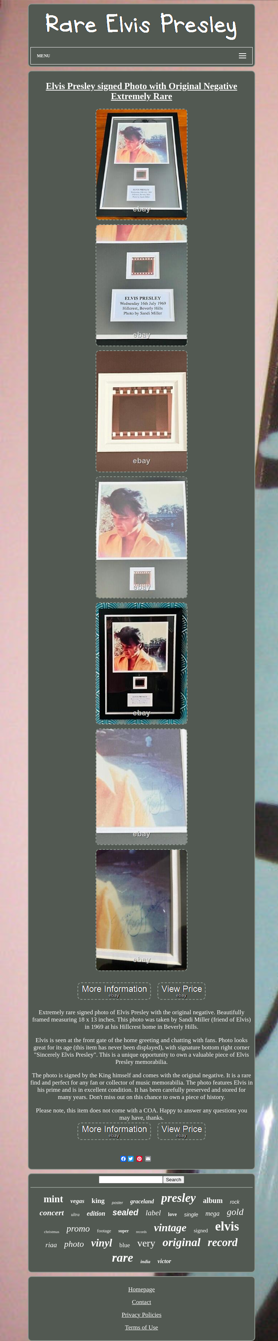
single (191, 1214)
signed (201, 1230)
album (213, 1200)
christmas (51, 1231)
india (145, 1261)
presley (178, 1197)
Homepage (141, 1289)
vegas (77, 1201)
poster (117, 1202)
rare (122, 1257)
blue (124, 1245)
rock (234, 1202)
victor (164, 1261)
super (123, 1230)
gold (235, 1212)
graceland (142, 1201)
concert (51, 1212)
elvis (227, 1226)
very (146, 1243)
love (172, 1214)
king (98, 1200)
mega (213, 1213)
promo (78, 1228)
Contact (141, 1302)
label (153, 1212)
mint (53, 1199)
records (141, 1232)
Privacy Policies (141, 1314)
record (223, 1242)
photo (74, 1244)
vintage (170, 1227)
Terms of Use (141, 1327)
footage (104, 1230)
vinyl (101, 1243)
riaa (51, 1245)
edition (96, 1213)
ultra (75, 1214)
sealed (126, 1212)
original (182, 1242)
